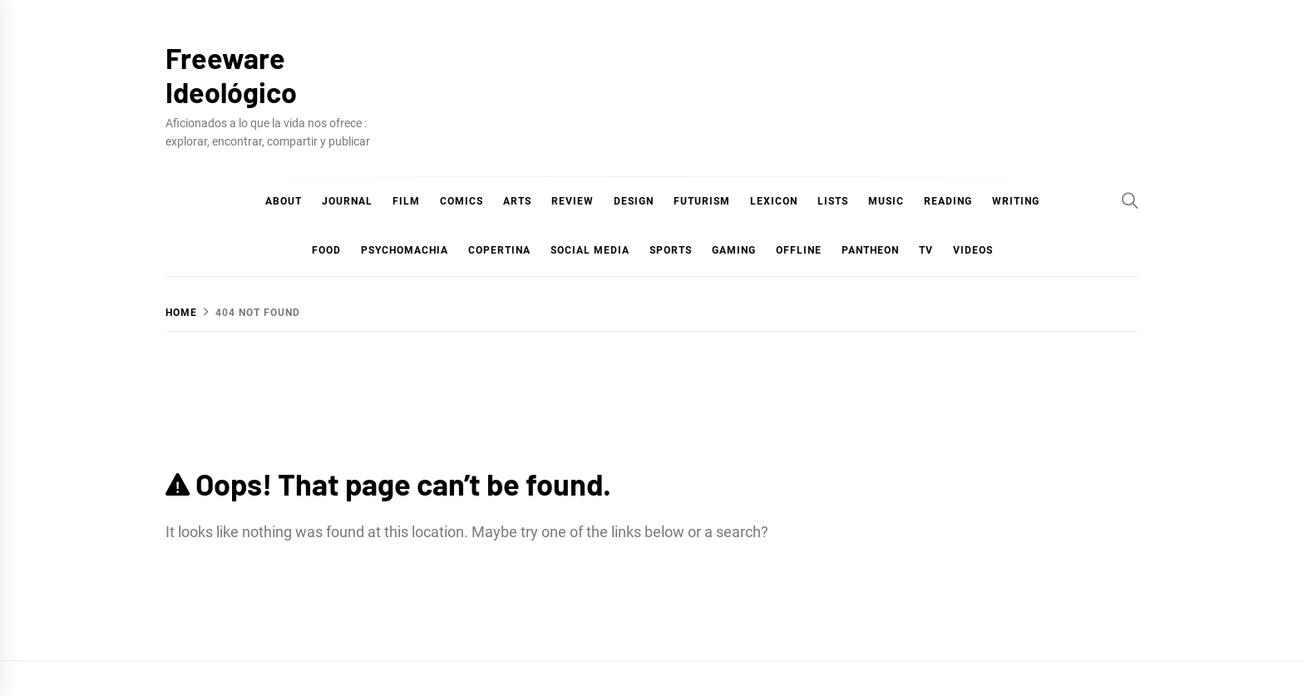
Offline (799, 250)
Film (406, 201)
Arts (517, 201)
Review (572, 201)
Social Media (590, 250)
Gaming (734, 250)
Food (326, 250)
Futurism (702, 201)
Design (634, 201)
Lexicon (774, 201)
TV (926, 250)
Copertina (499, 250)
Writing (1016, 201)
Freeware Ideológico (231, 75)
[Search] (1130, 200)
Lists (832, 201)
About (283, 201)
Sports (671, 250)
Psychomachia (404, 250)
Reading (948, 201)
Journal (347, 201)
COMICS (461, 201)
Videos (973, 250)
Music (886, 201)
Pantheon (870, 250)
